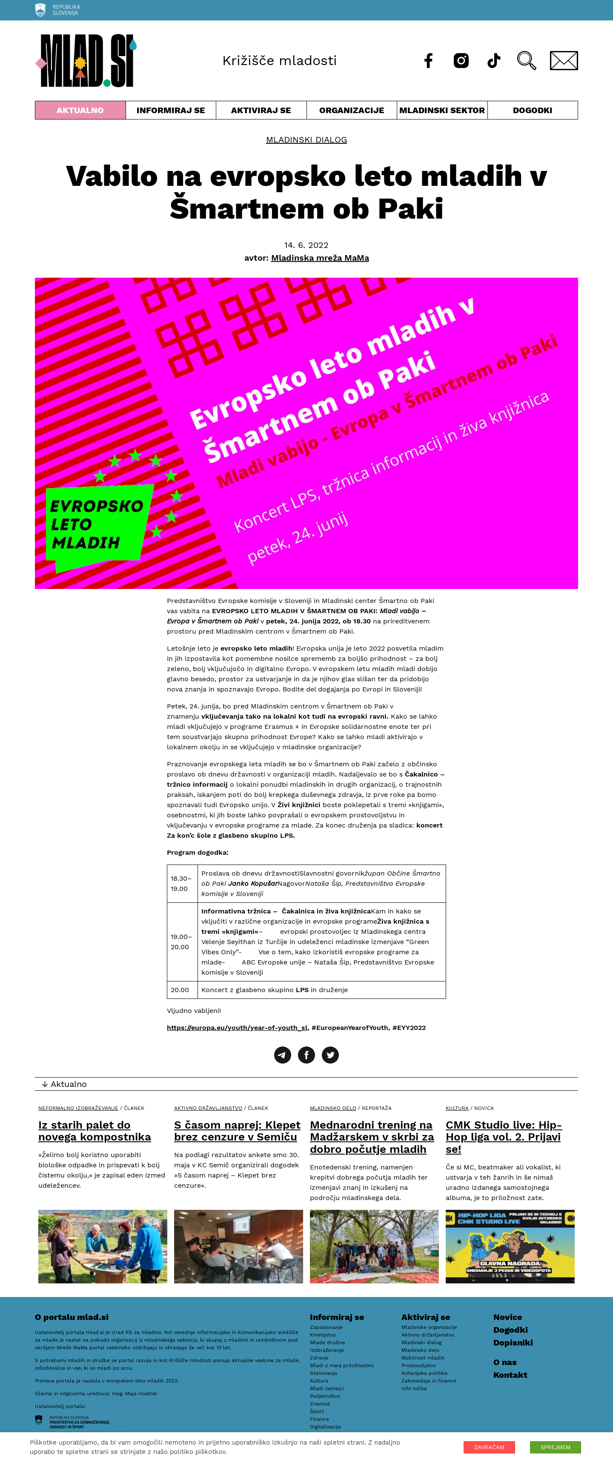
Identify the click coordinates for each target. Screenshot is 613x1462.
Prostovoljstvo (418, 1365)
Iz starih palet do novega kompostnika (94, 1130)
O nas (505, 1362)
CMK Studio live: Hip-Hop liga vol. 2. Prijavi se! (504, 1136)
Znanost (320, 1404)
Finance (319, 1419)
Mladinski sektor (442, 112)
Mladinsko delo (333, 1108)
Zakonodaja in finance (428, 1381)
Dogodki (533, 110)
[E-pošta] (564, 60)
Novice (507, 1317)
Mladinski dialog (306, 139)
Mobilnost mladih (422, 1358)
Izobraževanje (327, 1350)
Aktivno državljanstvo (208, 1108)
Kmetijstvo (323, 1335)
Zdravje (319, 1358)
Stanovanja (323, 1373)
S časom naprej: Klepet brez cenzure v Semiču (237, 1130)
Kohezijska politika (424, 1373)
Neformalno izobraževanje (78, 1108)
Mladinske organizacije (429, 1327)
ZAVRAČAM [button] (489, 1447)
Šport (317, 1411)
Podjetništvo (325, 1396)
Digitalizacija (325, 1427)
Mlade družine (327, 1342)
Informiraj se (171, 112)
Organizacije (352, 112)
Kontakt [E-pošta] (510, 1375)
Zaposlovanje (326, 1327)
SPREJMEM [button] (555, 1447)
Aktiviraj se (261, 112)
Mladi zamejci (327, 1388)
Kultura (457, 1108)
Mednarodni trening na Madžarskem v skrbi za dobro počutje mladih (372, 1136)
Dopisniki (513, 1342)
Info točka (414, 1388)
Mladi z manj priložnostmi (342, 1365)
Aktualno (80, 112)
